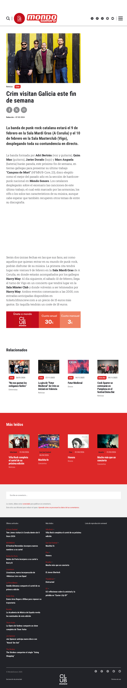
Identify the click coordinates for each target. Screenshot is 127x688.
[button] (19, 18)
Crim (17, 86)
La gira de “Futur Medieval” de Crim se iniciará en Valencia (48, 386)
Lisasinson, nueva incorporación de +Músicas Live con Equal (20, 574)
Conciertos (42, 463)
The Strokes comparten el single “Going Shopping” (22, 654)
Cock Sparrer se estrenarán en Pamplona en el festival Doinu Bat (105, 387)
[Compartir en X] (17, 110)
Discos (70, 386)
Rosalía (101, 452)
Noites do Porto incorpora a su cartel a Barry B (22, 561)
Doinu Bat (102, 378)
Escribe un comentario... (19, 495)
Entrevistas (13, 389)
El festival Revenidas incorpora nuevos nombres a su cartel (22, 548)
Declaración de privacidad (12, 679)
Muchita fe (43, 459)
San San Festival (45, 452)
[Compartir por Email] (24, 110)
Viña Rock (13, 452)
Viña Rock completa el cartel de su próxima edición (18, 460)
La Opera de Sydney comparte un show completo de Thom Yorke (22, 627)
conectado (26, 504)
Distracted (50, 582)
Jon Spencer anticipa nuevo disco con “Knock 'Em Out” (21, 641)
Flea (70, 452)
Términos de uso (116, 679)
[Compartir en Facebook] (9, 110)
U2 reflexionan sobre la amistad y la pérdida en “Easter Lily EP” (60, 593)
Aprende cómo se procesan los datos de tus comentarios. (59, 507)
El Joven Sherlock (53, 572)
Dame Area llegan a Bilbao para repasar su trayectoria (23, 601)
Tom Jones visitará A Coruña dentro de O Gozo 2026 (23, 534)
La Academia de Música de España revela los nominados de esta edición (23, 614)
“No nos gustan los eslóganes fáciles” (18, 384)
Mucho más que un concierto (106, 459)
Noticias (41, 393)
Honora (71, 457)
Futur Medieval (75, 382)
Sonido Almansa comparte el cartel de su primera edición (23, 588)
